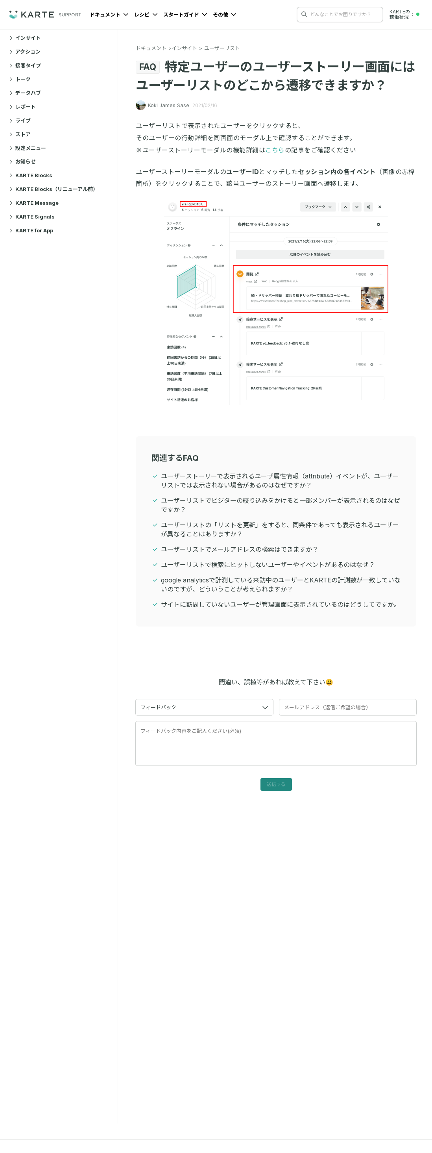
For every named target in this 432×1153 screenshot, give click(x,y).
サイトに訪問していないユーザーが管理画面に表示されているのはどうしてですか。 (280, 604)
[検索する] (304, 14)
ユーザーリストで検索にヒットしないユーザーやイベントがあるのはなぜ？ (268, 565)
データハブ (25, 93)
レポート (22, 107)
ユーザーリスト (222, 48)
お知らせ (22, 161)
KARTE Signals (32, 216)
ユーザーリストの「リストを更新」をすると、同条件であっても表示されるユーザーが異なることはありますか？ (280, 529)
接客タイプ (25, 65)
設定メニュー (27, 148)
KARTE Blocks (30, 175)
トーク (20, 79)
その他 (224, 14)
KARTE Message (34, 203)
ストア (20, 134)
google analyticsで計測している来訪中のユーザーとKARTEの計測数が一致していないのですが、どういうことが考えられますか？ (281, 584)
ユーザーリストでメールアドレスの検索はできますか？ (239, 549)
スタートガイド (185, 14)
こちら (275, 150)
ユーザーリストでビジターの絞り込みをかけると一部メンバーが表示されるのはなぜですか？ (280, 505)
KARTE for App (31, 230)
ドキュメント (109, 14)
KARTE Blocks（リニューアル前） (53, 189)
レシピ (146, 14)
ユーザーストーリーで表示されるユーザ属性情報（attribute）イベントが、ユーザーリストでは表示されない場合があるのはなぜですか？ (280, 480)
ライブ (20, 120)
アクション (25, 51)
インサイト (25, 38)
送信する (276, 784)
